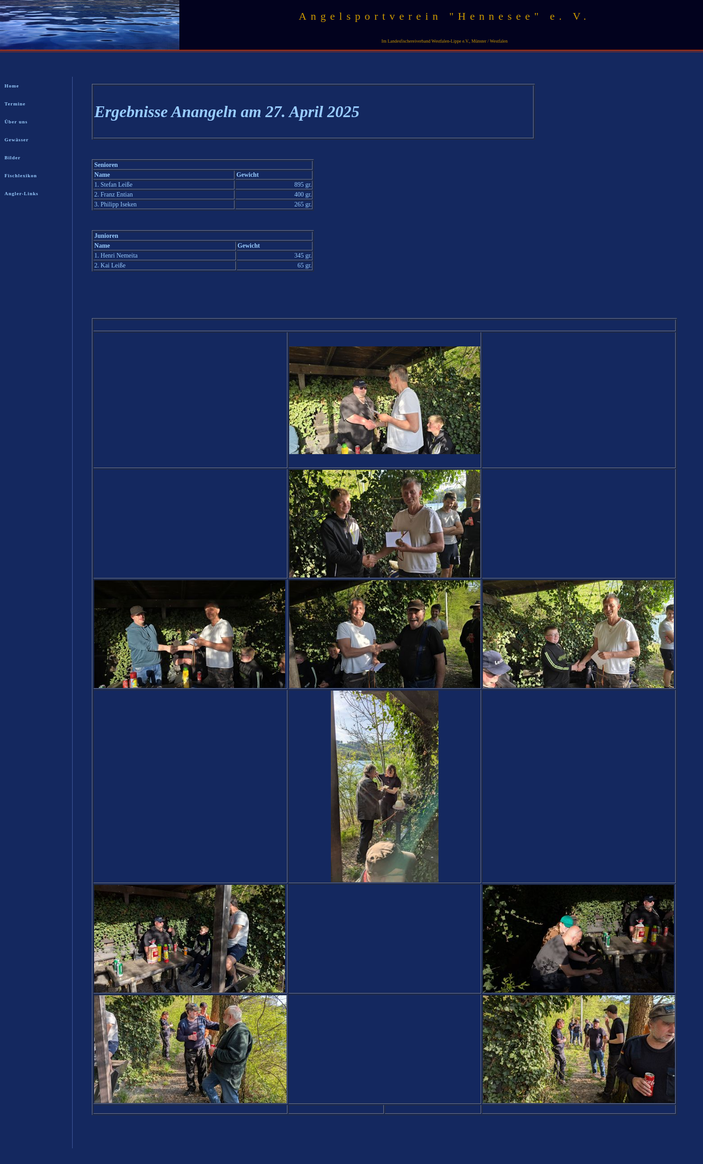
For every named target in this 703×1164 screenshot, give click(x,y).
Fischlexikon (20, 175)
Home (11, 85)
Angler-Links (21, 193)
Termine (15, 103)
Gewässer (16, 139)
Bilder (12, 157)
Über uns (16, 121)
